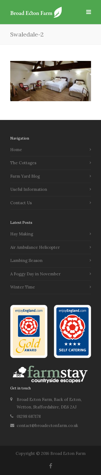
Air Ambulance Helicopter (35, 247)
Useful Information (28, 189)
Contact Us (21, 202)
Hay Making (21, 233)
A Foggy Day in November (35, 273)
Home (16, 149)
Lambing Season (26, 260)
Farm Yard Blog (25, 176)
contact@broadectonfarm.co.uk (47, 425)
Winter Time (22, 287)
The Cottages (23, 162)
